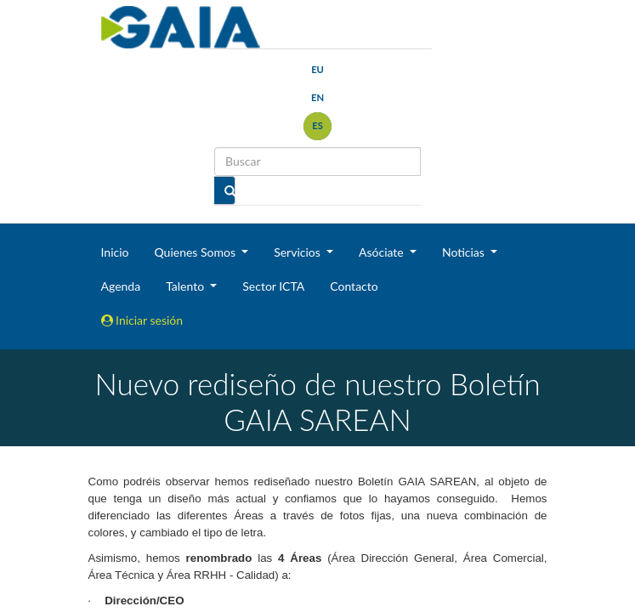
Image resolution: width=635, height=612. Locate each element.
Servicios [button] (298, 252)
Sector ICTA (273, 286)
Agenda (121, 286)
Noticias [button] (465, 252)
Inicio (115, 252)
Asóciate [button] (382, 252)
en (317, 97)
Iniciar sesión (142, 320)
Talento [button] (186, 286)
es (317, 125)
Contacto (353, 286)
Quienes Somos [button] (196, 252)
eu (317, 69)
